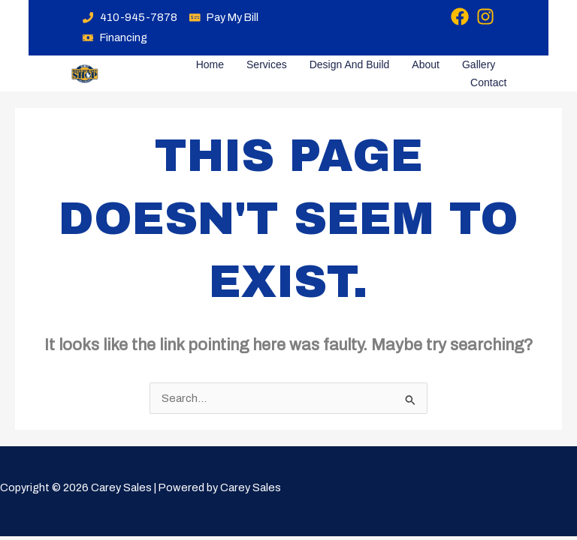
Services (266, 64)
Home (210, 64)
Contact (488, 82)
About (426, 64)
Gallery (478, 64)
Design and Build (350, 64)
